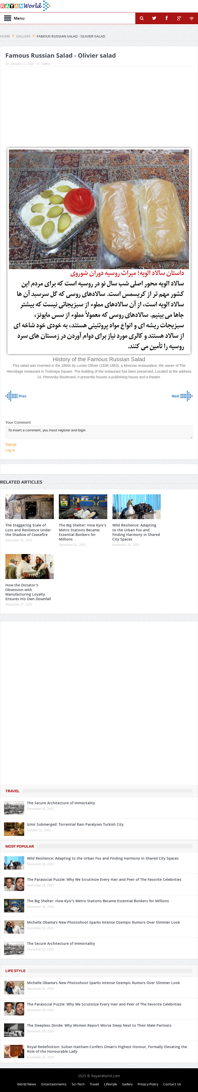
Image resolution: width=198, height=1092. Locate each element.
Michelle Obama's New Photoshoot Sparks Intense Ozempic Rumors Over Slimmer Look (103, 922)
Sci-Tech (78, 1084)
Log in (10, 450)
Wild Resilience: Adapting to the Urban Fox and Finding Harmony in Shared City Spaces (136, 532)
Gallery (45, 64)
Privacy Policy (148, 1084)
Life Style (15, 971)
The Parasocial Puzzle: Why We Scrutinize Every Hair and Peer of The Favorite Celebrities (104, 879)
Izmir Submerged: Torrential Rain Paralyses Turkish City (75, 824)
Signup (11, 444)
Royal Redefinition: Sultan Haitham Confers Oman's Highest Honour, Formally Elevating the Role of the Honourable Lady (107, 1049)
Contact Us (172, 1084)
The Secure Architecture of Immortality (61, 802)
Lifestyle (110, 1084)
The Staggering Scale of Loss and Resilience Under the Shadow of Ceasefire (28, 530)
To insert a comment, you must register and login (99, 432)
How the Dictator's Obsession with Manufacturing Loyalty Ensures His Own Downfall (28, 592)
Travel (12, 791)
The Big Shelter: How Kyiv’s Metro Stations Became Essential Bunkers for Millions (82, 532)
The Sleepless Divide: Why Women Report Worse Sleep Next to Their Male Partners (99, 1025)
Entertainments (54, 1084)
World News (26, 1084)
